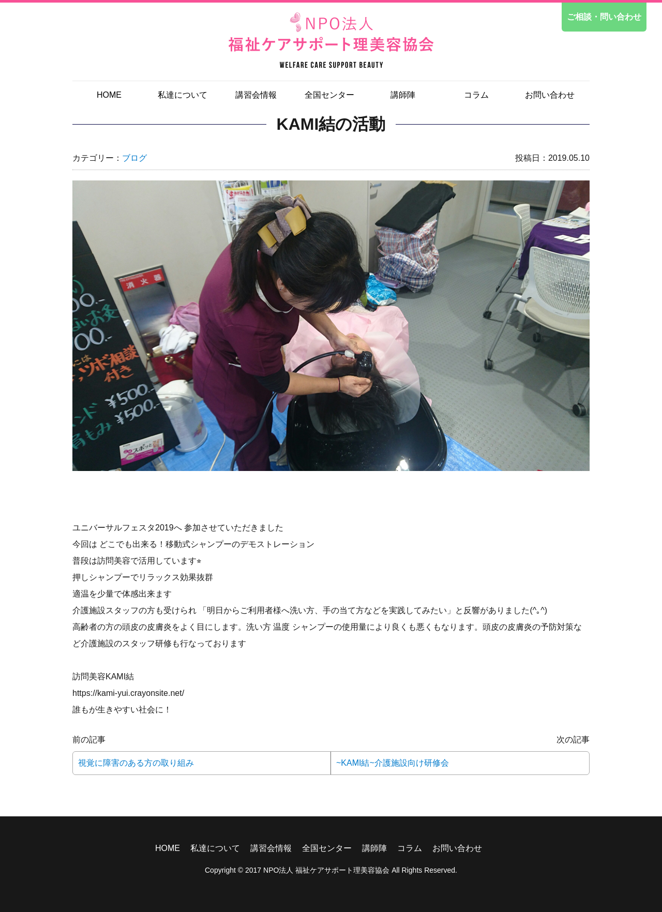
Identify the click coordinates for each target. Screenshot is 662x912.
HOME (109, 94)
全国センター (329, 94)
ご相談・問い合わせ (604, 16)
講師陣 (402, 94)
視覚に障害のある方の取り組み (136, 762)
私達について (182, 94)
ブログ (134, 158)
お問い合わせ (550, 94)
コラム (476, 94)
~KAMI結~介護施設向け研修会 (392, 762)
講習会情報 (256, 94)
